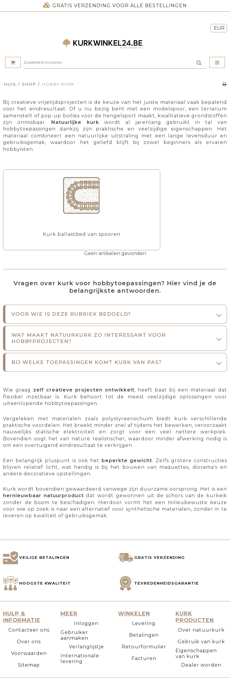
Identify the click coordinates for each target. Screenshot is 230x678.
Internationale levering (79, 659)
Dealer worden (201, 665)
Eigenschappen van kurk (196, 653)
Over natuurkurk (201, 630)
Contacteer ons (28, 630)
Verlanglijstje (86, 647)
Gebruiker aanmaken (74, 635)
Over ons (29, 641)
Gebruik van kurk (201, 641)
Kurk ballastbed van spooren (81, 234)
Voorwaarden (29, 653)
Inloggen (86, 623)
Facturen (143, 658)
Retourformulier (144, 647)
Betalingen (144, 635)
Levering (143, 623)
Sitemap (29, 665)
